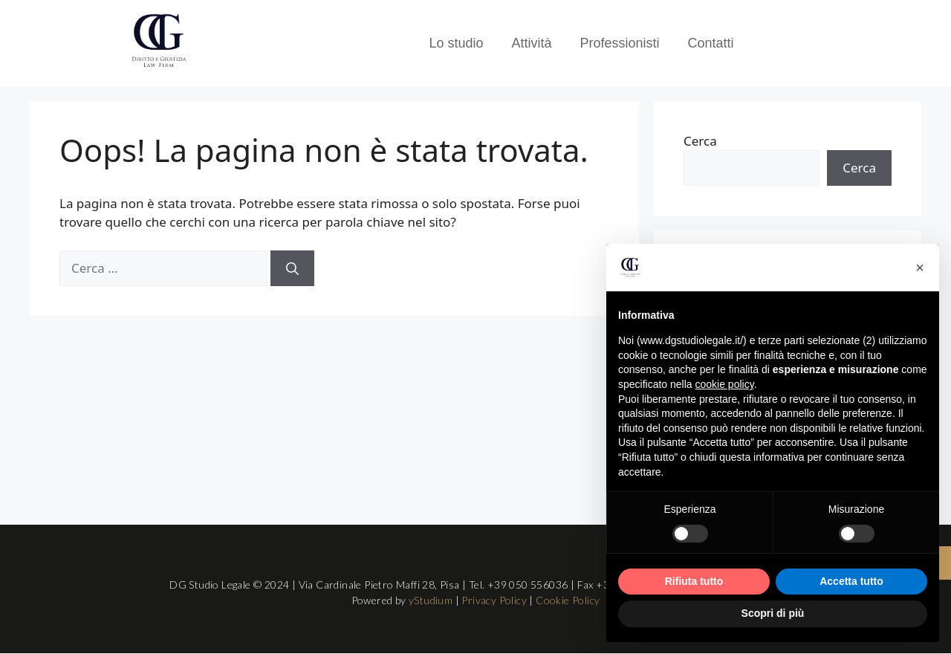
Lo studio (456, 43)
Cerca (700, 140)
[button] (920, 267)
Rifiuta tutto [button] (694, 581)
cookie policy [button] (724, 384)
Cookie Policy (568, 600)
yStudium (430, 600)
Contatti (711, 43)
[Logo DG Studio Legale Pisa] (158, 40)
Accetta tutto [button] (851, 581)
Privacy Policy (494, 600)
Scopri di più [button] (773, 613)
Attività (531, 43)
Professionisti (620, 43)
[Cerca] (292, 268)
